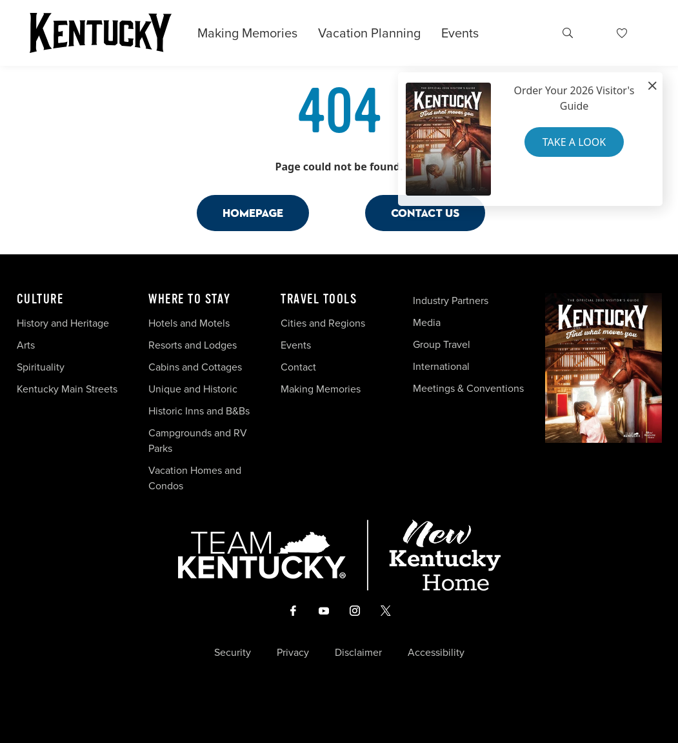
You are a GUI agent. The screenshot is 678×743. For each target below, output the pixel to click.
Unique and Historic (192, 389)
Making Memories (247, 33)
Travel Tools (319, 299)
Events (460, 33)
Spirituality (42, 367)
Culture (40, 299)
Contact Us (425, 213)
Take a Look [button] (574, 142)
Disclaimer (358, 652)
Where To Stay (189, 299)
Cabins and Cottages (195, 367)
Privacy (293, 652)
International (441, 366)
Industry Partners (450, 300)
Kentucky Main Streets (67, 389)
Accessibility (436, 652)
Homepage (253, 213)
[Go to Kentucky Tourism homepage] (101, 33)
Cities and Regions (323, 323)
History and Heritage (64, 323)
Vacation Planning (369, 33)
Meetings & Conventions (468, 388)
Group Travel (441, 344)
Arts (26, 345)
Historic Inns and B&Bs (199, 410)
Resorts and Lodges (192, 345)
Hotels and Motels (189, 323)
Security (232, 652)
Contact (298, 367)
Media (427, 322)
